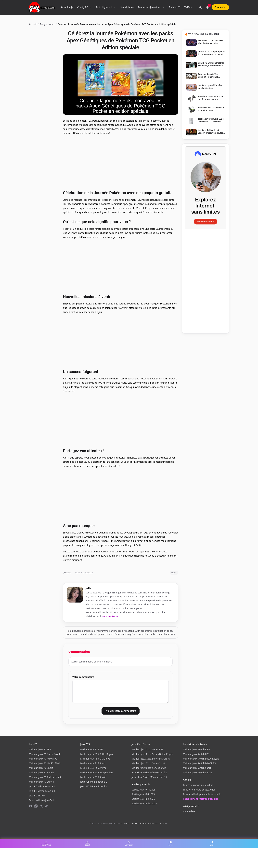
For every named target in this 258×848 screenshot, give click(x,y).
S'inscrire (161, 823)
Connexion (220, 7)
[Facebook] (30, 806)
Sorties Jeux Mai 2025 (143, 794)
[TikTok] (46, 806)
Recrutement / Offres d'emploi (200, 798)
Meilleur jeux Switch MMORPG (199, 763)
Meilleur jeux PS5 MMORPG (95, 758)
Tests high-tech (104, 7)
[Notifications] (207, 7)
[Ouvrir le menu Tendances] (163, 7)
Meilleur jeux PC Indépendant (45, 777)
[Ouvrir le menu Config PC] (90, 7)
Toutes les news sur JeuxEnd (198, 785)
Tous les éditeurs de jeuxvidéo (199, 789)
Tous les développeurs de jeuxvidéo (202, 794)
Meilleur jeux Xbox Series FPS (147, 749)
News (51, 24)
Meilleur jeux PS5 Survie (93, 777)
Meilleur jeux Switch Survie (197, 772)
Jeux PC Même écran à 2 (42, 786)
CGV (125, 823)
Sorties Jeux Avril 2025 (143, 789)
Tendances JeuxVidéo (149, 7)
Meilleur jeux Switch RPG (196, 749)
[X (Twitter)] (41, 806)
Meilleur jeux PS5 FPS (91, 749)
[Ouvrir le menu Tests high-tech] (114, 7)
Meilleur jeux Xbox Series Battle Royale (152, 754)
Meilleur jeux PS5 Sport (92, 763)
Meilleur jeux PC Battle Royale (45, 754)
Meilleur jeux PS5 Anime (93, 767)
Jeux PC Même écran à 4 (42, 790)
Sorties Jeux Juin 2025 (143, 798)
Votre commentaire (83, 676)
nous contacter (110, 616)
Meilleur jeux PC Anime (41, 772)
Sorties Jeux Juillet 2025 (144, 803)
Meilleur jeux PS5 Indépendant (97, 772)
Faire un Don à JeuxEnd (41, 800)
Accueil (33, 24)
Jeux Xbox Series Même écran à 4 (149, 777)
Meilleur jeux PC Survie (41, 781)
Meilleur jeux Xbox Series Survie (149, 767)
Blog (42, 24)
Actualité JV (67, 7)
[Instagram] (36, 806)
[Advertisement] (120, 162)
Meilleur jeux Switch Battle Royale (201, 758)
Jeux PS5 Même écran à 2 (93, 781)
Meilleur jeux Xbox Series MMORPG (151, 758)
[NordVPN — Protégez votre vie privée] (205, 187)
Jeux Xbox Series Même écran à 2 (149, 772)
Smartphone (127, 7)
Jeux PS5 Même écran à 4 (93, 786)
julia (88, 588)
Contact (133, 823)
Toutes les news (147, 823)
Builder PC (174, 7)
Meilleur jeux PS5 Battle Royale (97, 754)
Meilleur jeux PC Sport (41, 767)
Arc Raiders (189, 811)
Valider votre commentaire (121, 710)
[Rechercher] (200, 7)
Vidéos (188, 7)
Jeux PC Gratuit (37, 795)
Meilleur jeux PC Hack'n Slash (45, 763)
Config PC (82, 7)
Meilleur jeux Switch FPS (196, 754)
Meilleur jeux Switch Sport (197, 767)
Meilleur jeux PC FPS (40, 749)
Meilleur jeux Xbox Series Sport (148, 763)
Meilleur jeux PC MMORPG (43, 758)
